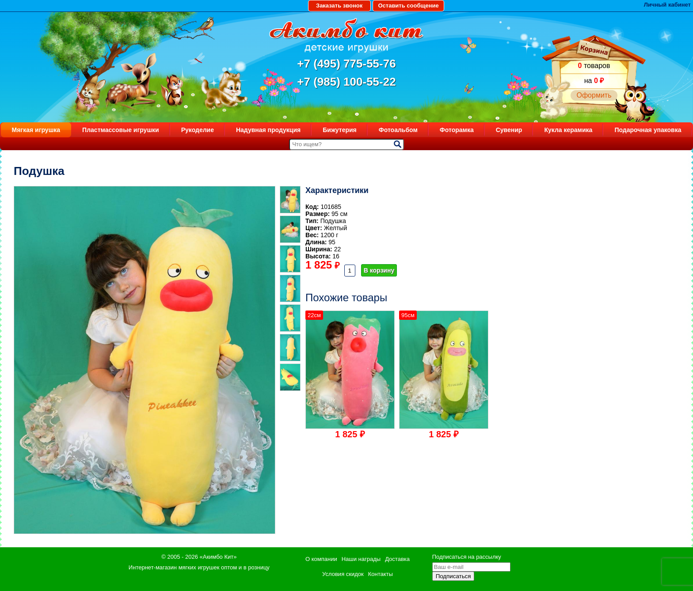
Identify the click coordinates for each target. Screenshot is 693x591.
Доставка (397, 559)
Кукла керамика (568, 129)
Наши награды (361, 559)
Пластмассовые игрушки (120, 129)
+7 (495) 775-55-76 (346, 63)
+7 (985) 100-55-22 (346, 81)
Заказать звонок (339, 5)
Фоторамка (457, 129)
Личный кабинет (667, 4)
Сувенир (509, 129)
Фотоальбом (398, 129)
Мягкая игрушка (36, 129)
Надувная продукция (268, 129)
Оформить (593, 95)
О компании (321, 559)
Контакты (380, 574)
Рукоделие (197, 129)
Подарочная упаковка (647, 129)
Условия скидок (343, 574)
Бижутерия (340, 129)
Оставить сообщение (408, 5)
